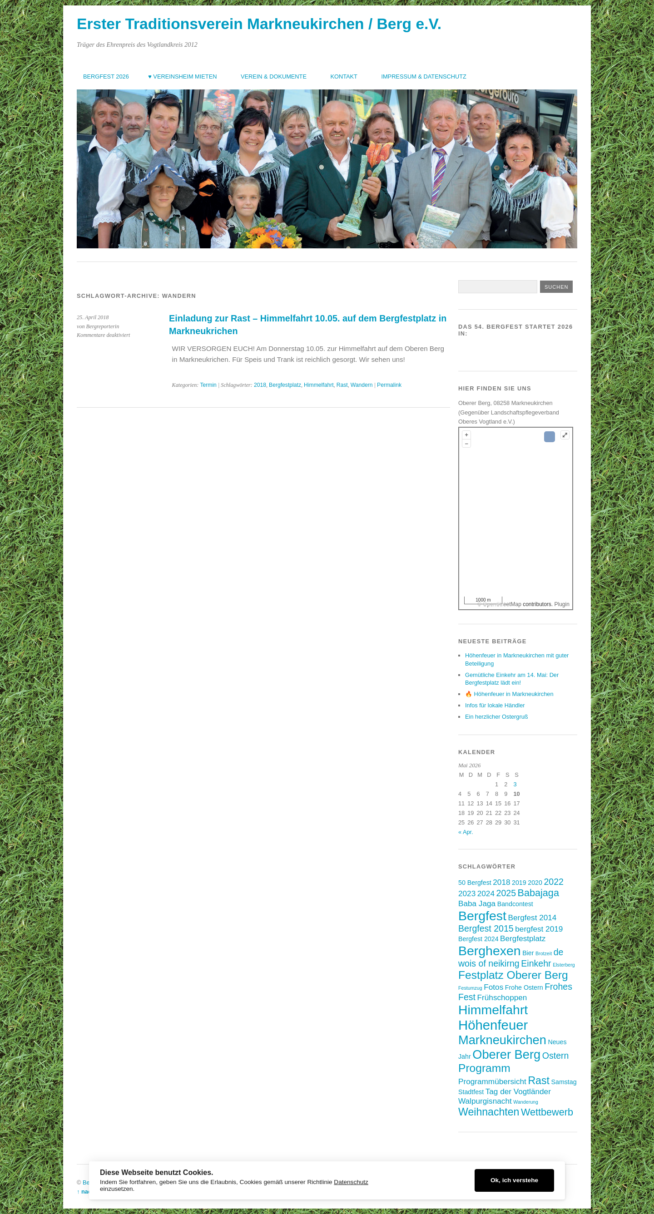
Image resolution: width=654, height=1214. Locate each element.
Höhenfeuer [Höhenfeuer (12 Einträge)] (493, 1024)
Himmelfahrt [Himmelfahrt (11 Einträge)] (493, 1009)
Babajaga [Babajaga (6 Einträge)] (538, 892)
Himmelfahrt (319, 385)
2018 (260, 385)
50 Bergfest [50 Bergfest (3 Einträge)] (474, 882)
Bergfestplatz (285, 385)
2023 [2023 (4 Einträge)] (467, 893)
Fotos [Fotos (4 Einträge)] (493, 987)
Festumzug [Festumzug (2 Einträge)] (470, 988)
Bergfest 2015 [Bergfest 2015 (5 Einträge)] (486, 928)
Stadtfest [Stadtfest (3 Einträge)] (471, 1092)
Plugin (561, 604)
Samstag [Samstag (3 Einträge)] (563, 1082)
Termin (208, 385)
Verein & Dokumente (274, 76)
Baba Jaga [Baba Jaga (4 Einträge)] (476, 903)
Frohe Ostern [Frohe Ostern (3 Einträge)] (524, 987)
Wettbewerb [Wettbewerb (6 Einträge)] (547, 1112)
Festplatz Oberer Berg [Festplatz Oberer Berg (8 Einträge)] (513, 975)
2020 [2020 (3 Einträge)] (535, 882)
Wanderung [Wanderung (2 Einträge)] (525, 1102)
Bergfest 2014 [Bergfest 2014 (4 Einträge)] (532, 917)
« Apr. (465, 832)
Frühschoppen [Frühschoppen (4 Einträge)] (502, 997)
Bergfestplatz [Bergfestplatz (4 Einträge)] (522, 938)
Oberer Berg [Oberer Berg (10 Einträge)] (506, 1054)
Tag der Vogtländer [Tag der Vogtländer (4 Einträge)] (518, 1091)
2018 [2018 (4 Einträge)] (501, 882)
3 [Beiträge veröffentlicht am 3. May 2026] (514, 784)
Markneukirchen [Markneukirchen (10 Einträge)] (502, 1040)
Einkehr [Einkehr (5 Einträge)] (536, 963)
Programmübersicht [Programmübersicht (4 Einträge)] (492, 1081)
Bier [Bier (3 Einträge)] (528, 953)
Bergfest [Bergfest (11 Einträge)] (482, 915)
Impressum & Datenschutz (423, 76)
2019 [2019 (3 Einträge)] (519, 882)
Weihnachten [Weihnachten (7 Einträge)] (488, 1112)
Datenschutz (351, 1182)
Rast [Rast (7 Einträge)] (539, 1080)
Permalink (389, 385)
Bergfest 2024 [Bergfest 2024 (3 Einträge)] (478, 939)
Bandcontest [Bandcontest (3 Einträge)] (515, 904)
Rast (342, 385)
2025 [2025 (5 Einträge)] (506, 893)
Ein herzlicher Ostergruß (496, 716)
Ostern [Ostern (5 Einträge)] (555, 1056)
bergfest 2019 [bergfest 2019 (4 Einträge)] (539, 928)
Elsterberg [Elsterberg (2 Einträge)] (564, 964)
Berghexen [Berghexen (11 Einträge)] (489, 950)
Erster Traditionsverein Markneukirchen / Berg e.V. (259, 23)
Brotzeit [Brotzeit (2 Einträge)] (543, 953)
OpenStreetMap (502, 604)
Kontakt (343, 76)
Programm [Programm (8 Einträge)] (484, 1068)
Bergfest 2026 (106, 76)
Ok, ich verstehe (514, 1180)
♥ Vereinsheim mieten (182, 76)
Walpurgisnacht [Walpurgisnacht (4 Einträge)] (485, 1100)
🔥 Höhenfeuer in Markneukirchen (509, 694)
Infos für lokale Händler (495, 705)
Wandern (362, 385)
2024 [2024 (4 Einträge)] (486, 893)
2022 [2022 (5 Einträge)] (553, 882)
